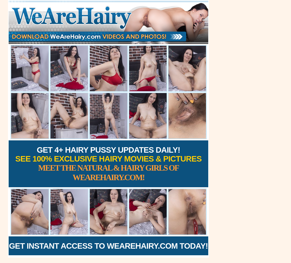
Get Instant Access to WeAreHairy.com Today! (108, 245)
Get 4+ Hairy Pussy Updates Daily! (108, 163)
